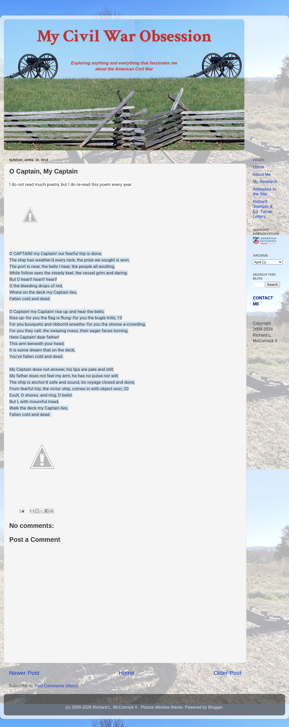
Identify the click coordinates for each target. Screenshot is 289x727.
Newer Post (24, 672)
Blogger (215, 707)
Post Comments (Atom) (56, 685)
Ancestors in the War (264, 191)
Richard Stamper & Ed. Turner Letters (262, 209)
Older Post (227, 672)
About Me (262, 174)
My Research (265, 181)
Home (126, 672)
